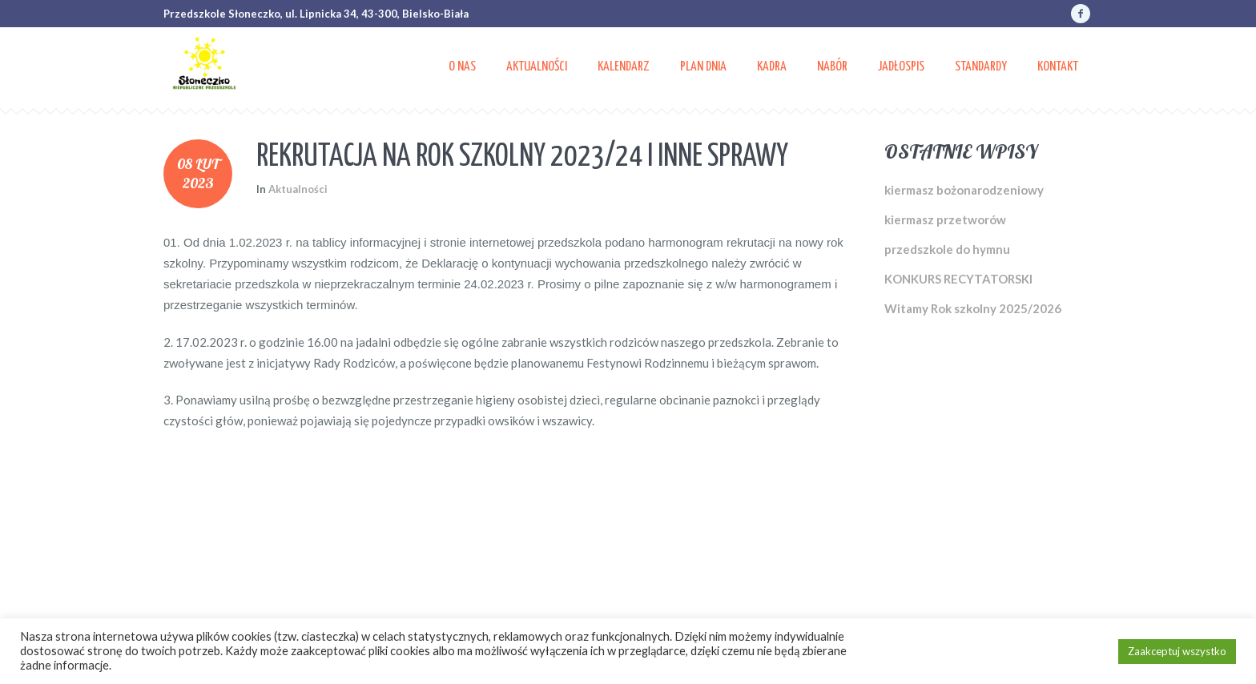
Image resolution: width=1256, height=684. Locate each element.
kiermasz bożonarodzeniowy (964, 190)
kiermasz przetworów (945, 219)
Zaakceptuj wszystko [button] (1177, 651)
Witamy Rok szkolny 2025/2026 (972, 308)
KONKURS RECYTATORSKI (958, 279)
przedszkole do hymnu (947, 249)
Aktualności (298, 189)
